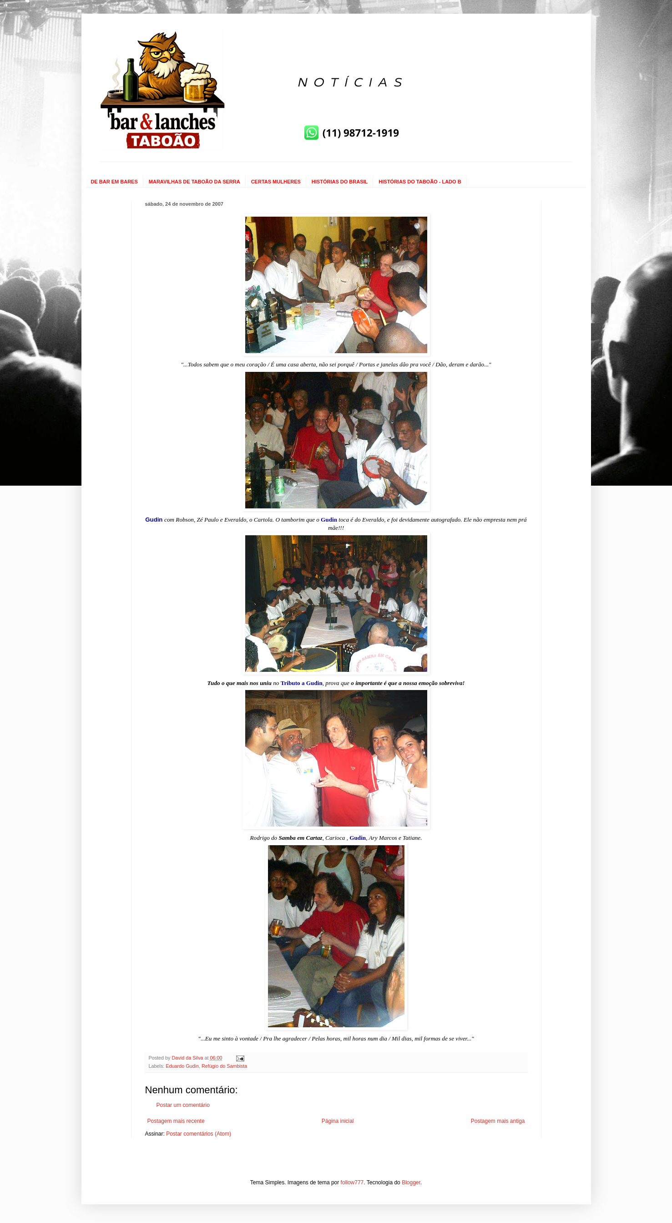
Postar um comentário (183, 1105)
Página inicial (338, 1121)
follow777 (352, 1182)
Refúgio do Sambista (224, 1066)
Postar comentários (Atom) (198, 1134)
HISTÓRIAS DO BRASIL (340, 181)
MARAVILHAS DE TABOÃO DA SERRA (194, 181)
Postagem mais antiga (498, 1121)
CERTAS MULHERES (276, 181)
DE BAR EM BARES (114, 181)
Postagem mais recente (176, 1121)
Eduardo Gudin (182, 1066)
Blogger (411, 1182)
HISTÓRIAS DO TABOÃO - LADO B (420, 181)
